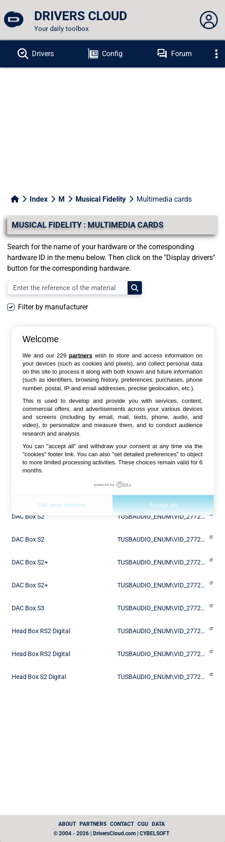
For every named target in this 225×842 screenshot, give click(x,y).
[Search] (135, 288)
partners (81, 355)
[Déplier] (216, 53)
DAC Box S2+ (30, 562)
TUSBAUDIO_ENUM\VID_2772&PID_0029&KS (162, 562)
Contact (122, 824)
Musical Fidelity (100, 199)
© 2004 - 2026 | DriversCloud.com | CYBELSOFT (111, 833)
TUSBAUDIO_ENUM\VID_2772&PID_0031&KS (162, 676)
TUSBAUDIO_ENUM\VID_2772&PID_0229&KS (162, 585)
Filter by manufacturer (53, 307)
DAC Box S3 (28, 608)
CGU (142, 824)
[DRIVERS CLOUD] (13, 20)
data (158, 824)
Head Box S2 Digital (39, 676)
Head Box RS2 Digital (41, 631)
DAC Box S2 (28, 539)
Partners (92, 824)
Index (39, 199)
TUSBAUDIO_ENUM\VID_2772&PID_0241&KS (162, 653)
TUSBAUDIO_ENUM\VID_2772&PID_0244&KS (162, 608)
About (67, 824)
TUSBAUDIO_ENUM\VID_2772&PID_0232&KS (162, 539)
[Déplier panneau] (209, 20)
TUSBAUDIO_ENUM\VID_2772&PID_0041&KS (162, 631)
